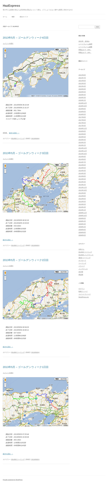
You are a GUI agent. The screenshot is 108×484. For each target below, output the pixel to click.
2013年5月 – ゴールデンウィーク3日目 (26, 153)
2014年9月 (82, 156)
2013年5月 (82, 179)
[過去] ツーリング (84, 258)
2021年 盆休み (84, 41)
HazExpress (11, 5)
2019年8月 (82, 109)
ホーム (5, 17)
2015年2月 (82, 142)
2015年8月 (82, 134)
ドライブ (82, 266)
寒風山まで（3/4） (85, 52)
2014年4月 (82, 170)
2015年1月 (82, 145)
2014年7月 (82, 162)
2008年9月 (82, 230)
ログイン (82, 289)
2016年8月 (82, 131)
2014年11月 (83, 151)
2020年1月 (82, 100)
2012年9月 (82, 193)
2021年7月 (82, 78)
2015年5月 (82, 137)
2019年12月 (83, 103)
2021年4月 (82, 86)
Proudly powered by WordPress (13, 480)
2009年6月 (82, 218)
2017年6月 (82, 120)
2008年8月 (82, 232)
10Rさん (81, 249)
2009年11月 (83, 213)
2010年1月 (82, 210)
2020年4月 (82, 95)
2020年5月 (82, 92)
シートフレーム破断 (85, 47)
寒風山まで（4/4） (85, 50)
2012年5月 (82, 201)
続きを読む (14, 133)
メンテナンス (83, 269)
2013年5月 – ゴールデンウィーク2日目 (26, 260)
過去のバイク (24, 17)
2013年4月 (82, 182)
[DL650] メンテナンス (86, 255)
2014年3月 (82, 173)
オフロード (82, 260)
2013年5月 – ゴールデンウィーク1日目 (26, 367)
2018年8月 (82, 111)
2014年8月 (82, 159)
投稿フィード (83, 291)
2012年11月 (83, 187)
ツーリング (82, 263)
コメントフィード (85, 294)
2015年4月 (82, 140)
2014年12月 (83, 148)
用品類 (81, 275)
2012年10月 (83, 190)
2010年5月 (82, 204)
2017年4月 (82, 126)
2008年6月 (82, 235)
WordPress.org (84, 297)
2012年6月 (82, 199)
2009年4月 (82, 221)
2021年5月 (82, 83)
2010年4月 (82, 207)
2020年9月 (82, 89)
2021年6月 (82, 81)
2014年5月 (82, 168)
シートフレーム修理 (85, 44)
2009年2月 (82, 227)
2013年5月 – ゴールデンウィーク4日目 (26, 37)
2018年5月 (82, 114)
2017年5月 (82, 123)
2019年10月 (83, 106)
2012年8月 (82, 196)
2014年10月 (83, 154)
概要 (13, 17)
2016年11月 (83, 128)
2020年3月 (82, 97)
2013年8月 (82, 176)
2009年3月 (82, 224)
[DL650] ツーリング (18, 138)
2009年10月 (83, 215)
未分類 (81, 272)
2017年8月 (82, 117)
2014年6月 (82, 165)
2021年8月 (82, 75)
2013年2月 (82, 185)
